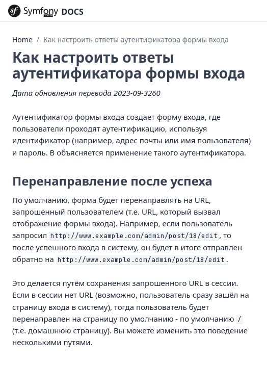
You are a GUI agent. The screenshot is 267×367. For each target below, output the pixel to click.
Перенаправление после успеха (112, 180)
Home (22, 39)
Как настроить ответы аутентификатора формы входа (136, 39)
